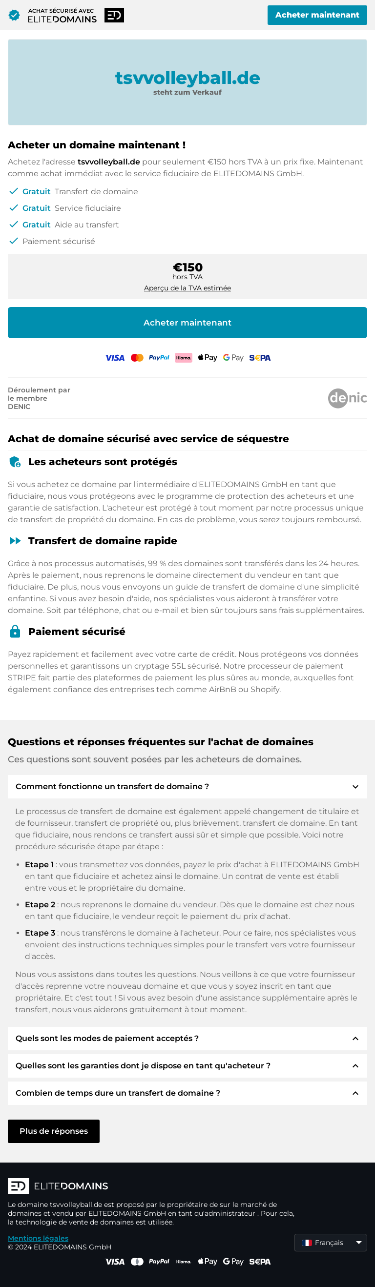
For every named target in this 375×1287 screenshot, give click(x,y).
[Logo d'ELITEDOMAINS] (154, 1187)
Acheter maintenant (317, 15)
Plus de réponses (54, 1131)
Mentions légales (38, 1238)
